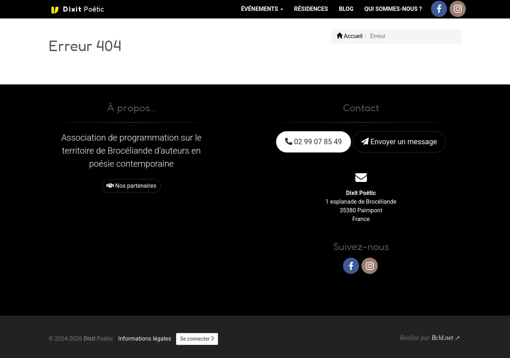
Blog (346, 8)
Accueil (349, 36)
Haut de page (440, 289)
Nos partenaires (131, 185)
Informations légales (144, 338)
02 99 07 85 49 (313, 141)
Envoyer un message (399, 141)
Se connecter (197, 339)
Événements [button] (262, 8)
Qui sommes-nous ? (393, 8)
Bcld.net (442, 337)
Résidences (311, 8)
